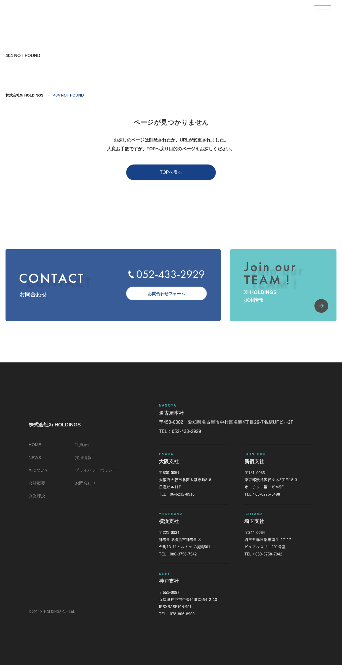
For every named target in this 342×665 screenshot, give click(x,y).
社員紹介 (83, 447)
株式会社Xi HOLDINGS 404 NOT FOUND (40, 10)
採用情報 (83, 461)
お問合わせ (85, 488)
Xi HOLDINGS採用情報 (285, 303)
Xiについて (37, 474)
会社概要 (35, 488)
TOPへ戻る (171, 172)
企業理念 (35, 502)
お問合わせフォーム (164, 293)
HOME (33, 447)
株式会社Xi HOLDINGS (26, 95)
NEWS (33, 461)
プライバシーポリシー (96, 474)
